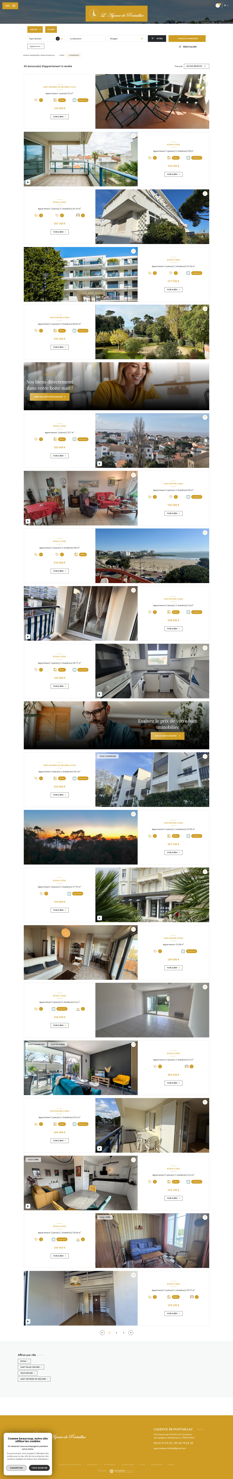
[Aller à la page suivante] (131, 1332)
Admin (142, 1464)
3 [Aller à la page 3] (123, 1332)
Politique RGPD (156, 1464)
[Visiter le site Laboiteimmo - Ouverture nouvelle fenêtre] (121, 1471)
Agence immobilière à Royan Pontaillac (39, 55)
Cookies (171, 1465)
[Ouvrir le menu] (10, 5)
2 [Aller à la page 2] (116, 1332)
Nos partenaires (110, 1464)
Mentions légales (128, 1464)
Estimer (51, 29)
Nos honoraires (92, 1464)
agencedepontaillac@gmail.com (170, 1448)
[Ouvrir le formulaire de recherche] (157, 38)
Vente (62, 55)
